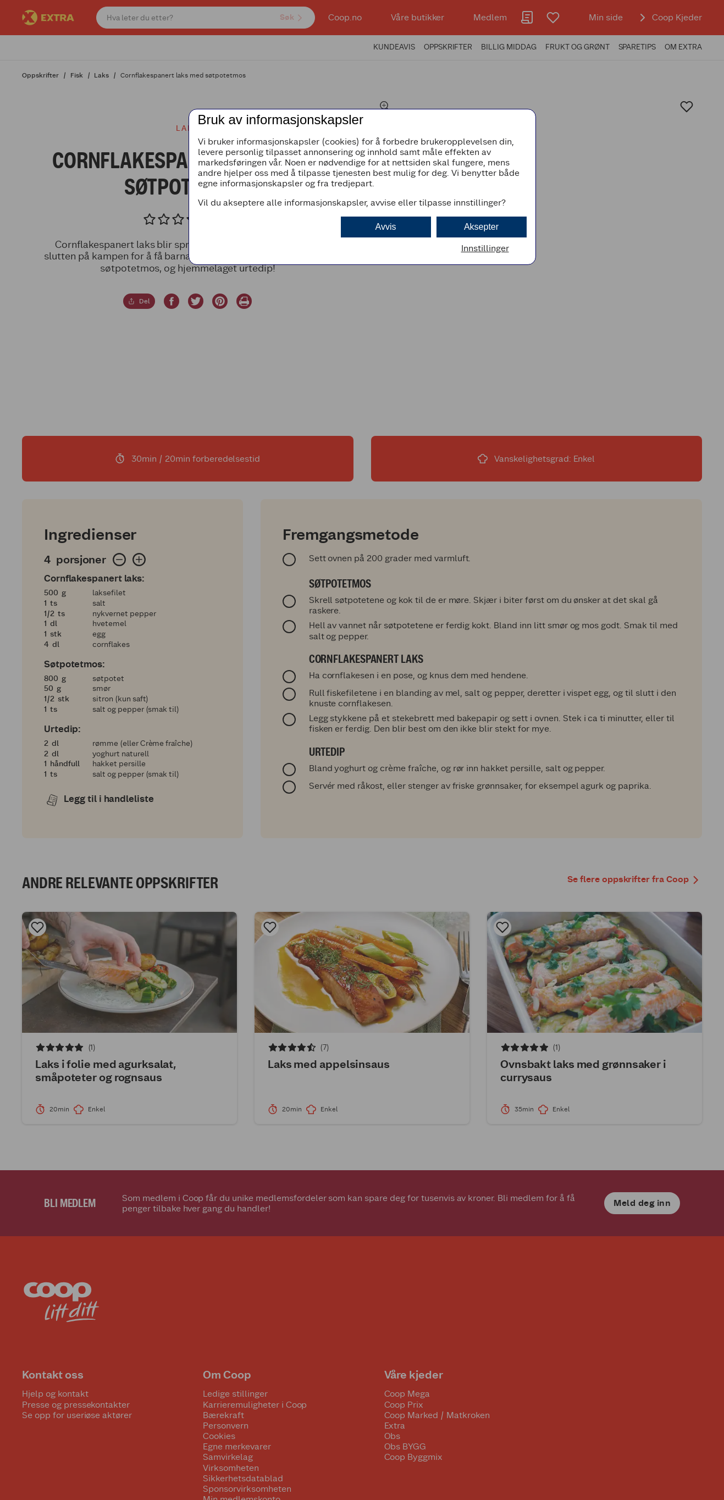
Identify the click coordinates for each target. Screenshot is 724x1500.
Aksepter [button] (481, 226)
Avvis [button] (385, 226)
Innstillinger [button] (485, 248)
